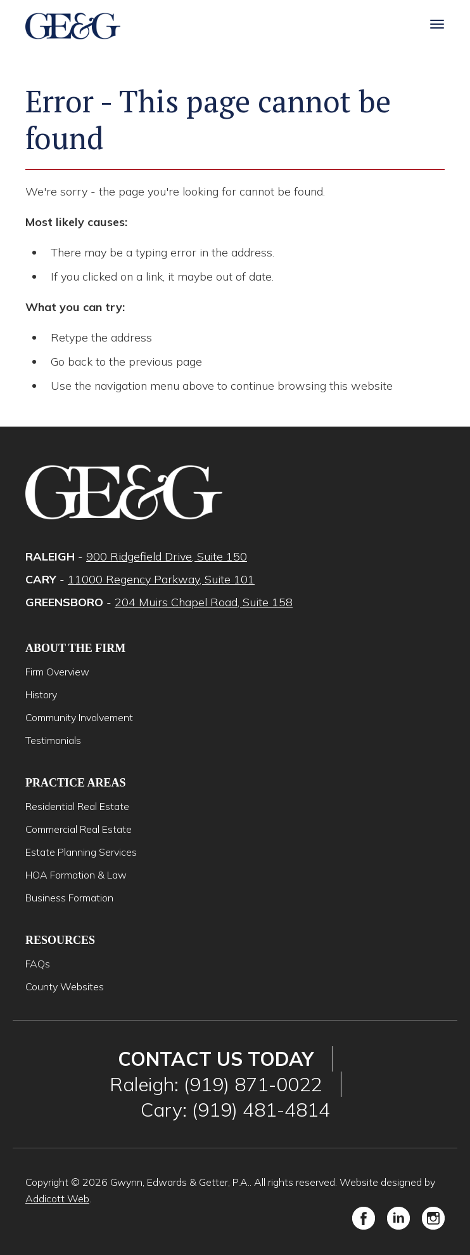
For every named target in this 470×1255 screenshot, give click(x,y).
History (41, 694)
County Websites (64, 986)
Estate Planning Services (81, 852)
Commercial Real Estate (78, 829)
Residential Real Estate (77, 806)
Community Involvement (79, 717)
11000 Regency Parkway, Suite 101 (161, 579)
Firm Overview (57, 671)
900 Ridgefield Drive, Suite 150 (166, 556)
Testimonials (53, 740)
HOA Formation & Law (76, 874)
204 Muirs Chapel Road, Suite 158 (204, 602)
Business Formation (69, 897)
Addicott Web (57, 1198)
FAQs (37, 963)
